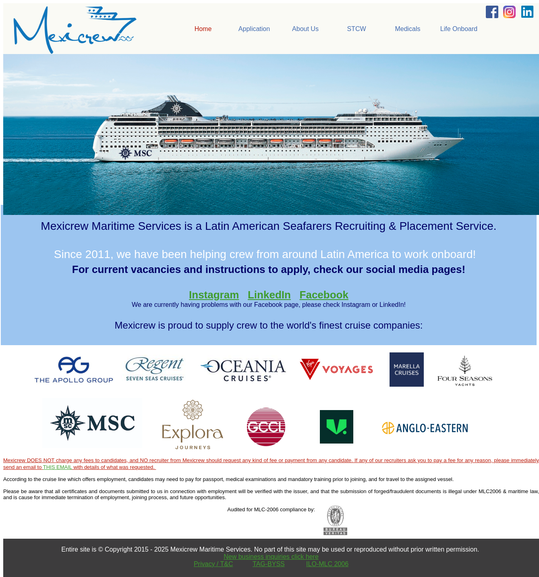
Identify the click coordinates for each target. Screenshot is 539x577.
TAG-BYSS (269, 563)
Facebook (324, 295)
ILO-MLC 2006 (327, 563)
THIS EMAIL (57, 467)
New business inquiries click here (271, 556)
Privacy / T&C (213, 563)
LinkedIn (269, 295)
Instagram (214, 295)
